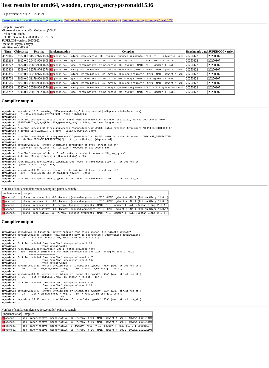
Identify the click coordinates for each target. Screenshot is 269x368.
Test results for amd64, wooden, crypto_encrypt (92, 20)
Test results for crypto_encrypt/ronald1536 (147, 20)
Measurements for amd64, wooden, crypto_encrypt (32, 20)
